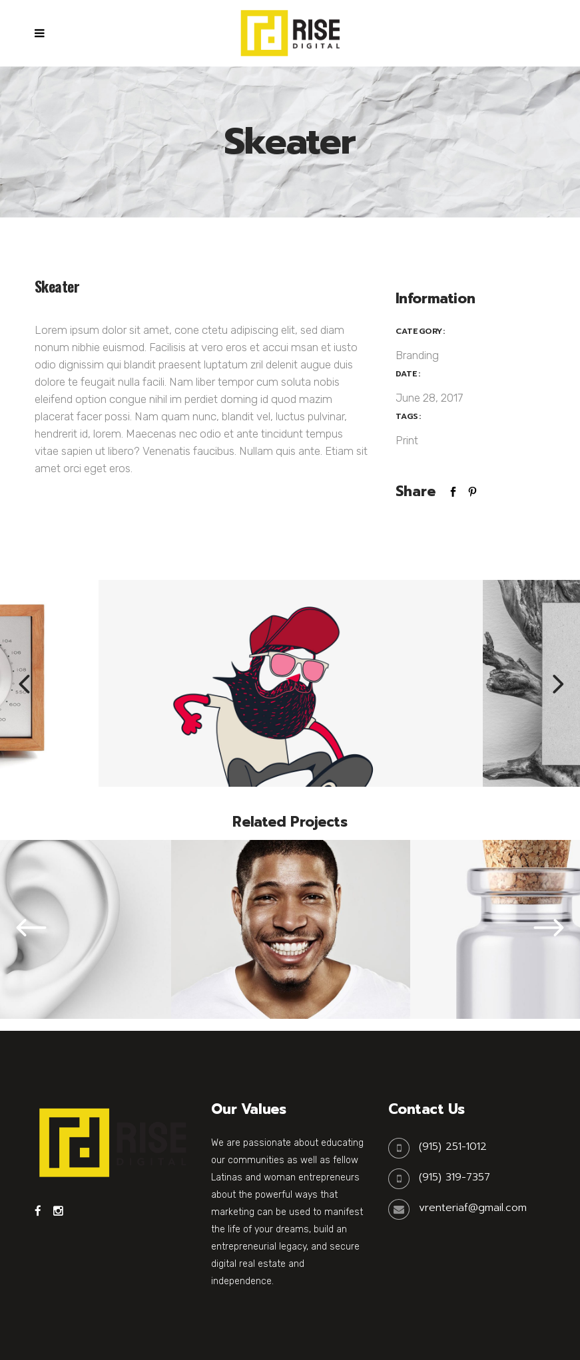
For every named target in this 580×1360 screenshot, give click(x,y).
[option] (291, 683)
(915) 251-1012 (453, 1147)
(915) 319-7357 (454, 1177)
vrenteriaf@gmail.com (473, 1208)
